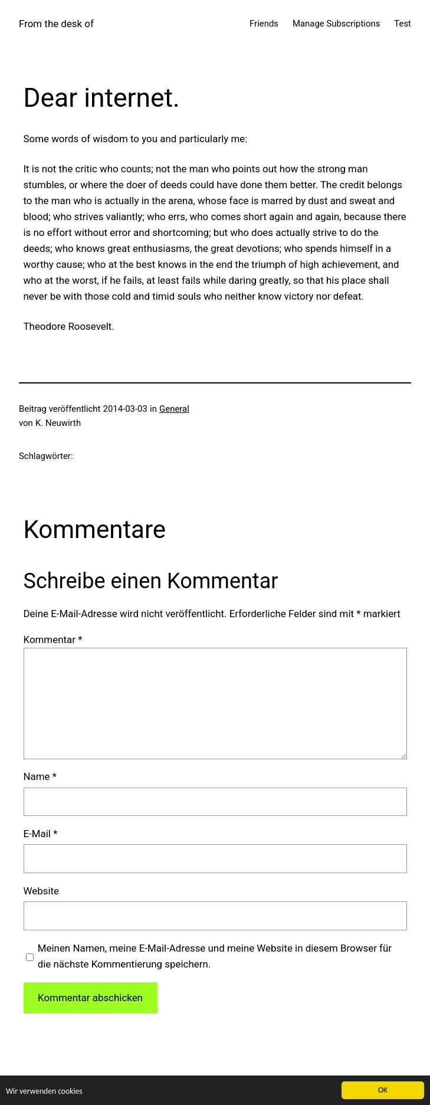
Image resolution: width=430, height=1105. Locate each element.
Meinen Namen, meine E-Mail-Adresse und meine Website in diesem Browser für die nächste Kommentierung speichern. (215, 956)
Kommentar (53, 639)
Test (402, 23)
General (174, 409)
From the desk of (56, 23)
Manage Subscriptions (336, 23)
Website (42, 891)
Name (40, 776)
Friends (264, 23)
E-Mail (41, 834)
